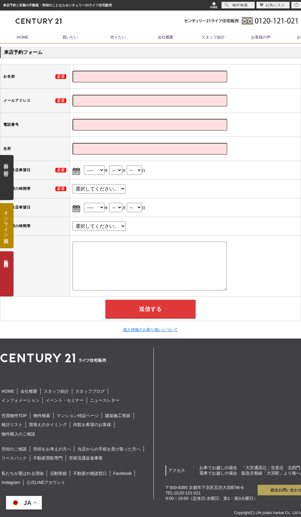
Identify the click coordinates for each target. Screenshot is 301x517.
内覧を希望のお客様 (92, 424)
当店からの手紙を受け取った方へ (109, 449)
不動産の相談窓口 (90, 473)
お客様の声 (261, 37)
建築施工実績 (117, 415)
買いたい (70, 37)
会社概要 (165, 37)
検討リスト (12, 424)
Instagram (11, 482)
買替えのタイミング (48, 424)
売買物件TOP (14, 415)
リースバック (14, 458)
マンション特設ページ (78, 415)
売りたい (118, 37)
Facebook (122, 473)
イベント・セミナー (65, 400)
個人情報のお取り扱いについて (150, 329)
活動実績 (58, 473)
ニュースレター (104, 400)
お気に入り (272, 5)
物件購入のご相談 (18, 434)
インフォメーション (20, 400)
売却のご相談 (14, 449)
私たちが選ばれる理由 (23, 473)
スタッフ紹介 (213, 37)
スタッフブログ (90, 391)
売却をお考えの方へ (52, 449)
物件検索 (41, 415)
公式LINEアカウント (45, 482)
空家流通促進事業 (86, 458)
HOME (23, 37)
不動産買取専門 (48, 458)
